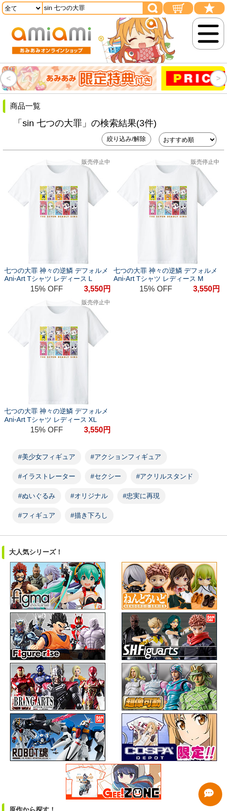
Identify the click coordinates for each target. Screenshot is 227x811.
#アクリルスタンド (165, 476)
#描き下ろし (89, 515)
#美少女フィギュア (46, 457)
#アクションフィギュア (126, 457)
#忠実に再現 (141, 496)
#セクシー (106, 476)
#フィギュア (36, 515)
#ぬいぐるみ (36, 496)
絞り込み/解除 (126, 138)
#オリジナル (89, 496)
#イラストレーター (46, 476)
